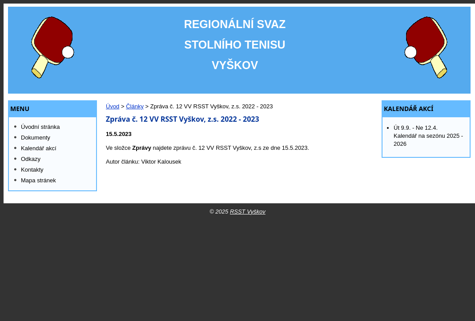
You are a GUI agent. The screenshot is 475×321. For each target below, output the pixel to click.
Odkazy (30, 159)
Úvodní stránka (40, 126)
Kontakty (32, 169)
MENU (19, 109)
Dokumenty (35, 137)
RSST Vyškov (248, 211)
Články (135, 106)
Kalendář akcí (409, 109)
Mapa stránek (38, 180)
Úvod (112, 106)
